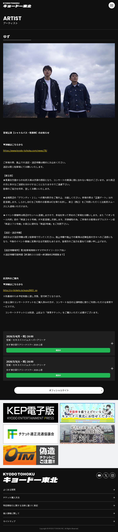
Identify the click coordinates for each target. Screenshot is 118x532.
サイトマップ (9, 521)
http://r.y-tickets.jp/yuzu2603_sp (20, 290)
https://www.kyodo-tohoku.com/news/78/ (25, 150)
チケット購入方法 (11, 497)
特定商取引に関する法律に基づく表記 (20, 505)
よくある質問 (9, 489)
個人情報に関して (11, 513)
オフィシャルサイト (59, 390)
